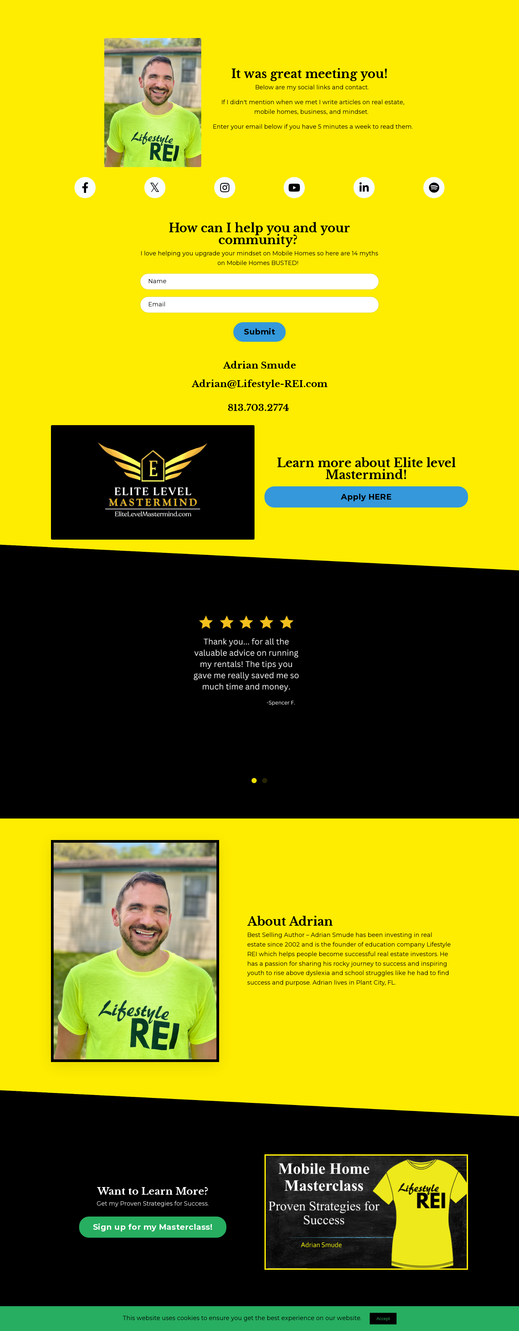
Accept (383, 1318)
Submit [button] (259, 331)
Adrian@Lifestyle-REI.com (260, 384)
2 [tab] (264, 780)
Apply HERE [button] (366, 497)
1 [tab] (254, 780)
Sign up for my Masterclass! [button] (152, 1227)
